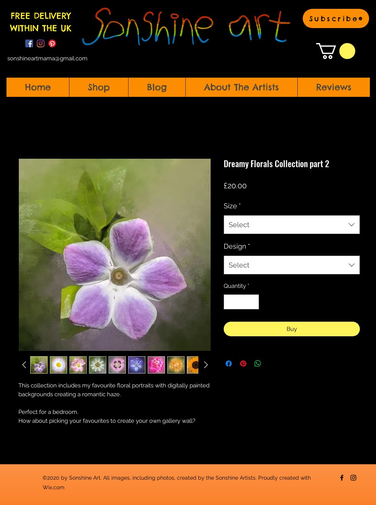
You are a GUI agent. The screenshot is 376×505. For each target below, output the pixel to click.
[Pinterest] (52, 43)
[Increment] (253, 302)
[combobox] (292, 224)
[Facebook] (29, 43)
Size (232, 206)
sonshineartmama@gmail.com (47, 58)
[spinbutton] (241, 302)
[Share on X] (272, 363)
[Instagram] (41, 43)
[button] (336, 18)
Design (237, 246)
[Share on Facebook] (228, 363)
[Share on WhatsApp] (257, 363)
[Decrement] (230, 302)
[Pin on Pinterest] (243, 363)
